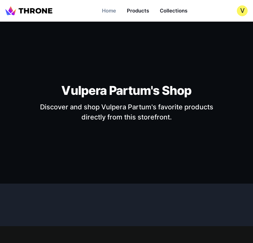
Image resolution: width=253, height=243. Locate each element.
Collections (173, 10)
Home (109, 10)
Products (138, 10)
